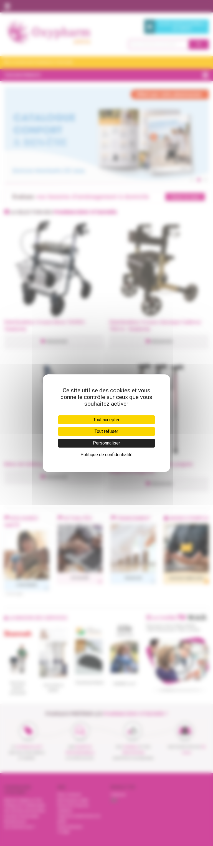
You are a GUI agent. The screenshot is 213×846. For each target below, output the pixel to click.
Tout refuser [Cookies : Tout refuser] (106, 431)
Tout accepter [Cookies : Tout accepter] (106, 419)
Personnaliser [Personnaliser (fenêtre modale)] (106, 443)
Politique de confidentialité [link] (106, 454)
